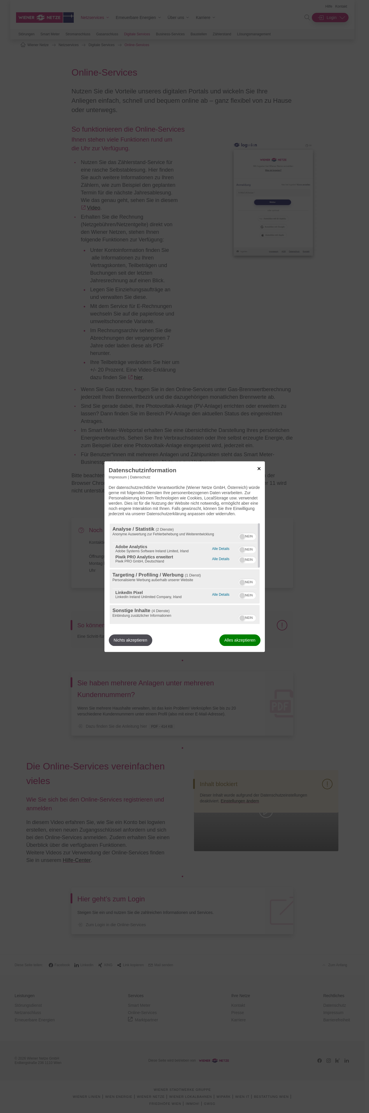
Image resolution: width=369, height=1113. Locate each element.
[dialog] (184, 556)
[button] (242, 536)
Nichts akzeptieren (130, 640)
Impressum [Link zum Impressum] (118, 477)
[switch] (247, 535)
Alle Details (220, 548)
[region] (184, 573)
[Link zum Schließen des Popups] (259, 468)
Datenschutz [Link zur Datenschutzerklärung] (140, 477)
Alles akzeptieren (240, 640)
